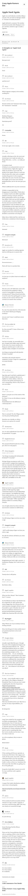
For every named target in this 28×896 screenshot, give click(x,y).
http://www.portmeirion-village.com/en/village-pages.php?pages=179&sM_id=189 (11, 687)
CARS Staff (14, 41)
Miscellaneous (5, 43)
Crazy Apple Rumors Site (10, 4)
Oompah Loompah (10, 234)
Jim (6, 863)
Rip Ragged (8, 618)
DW (6, 569)
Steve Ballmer (9, 822)
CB (5, 141)
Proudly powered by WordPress (9, 894)
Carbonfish (8, 130)
